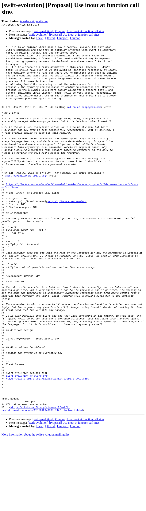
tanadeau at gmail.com (34, 21)
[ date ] (40, 38)
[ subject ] (63, 38)
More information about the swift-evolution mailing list (35, 507)
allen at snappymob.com (84, 119)
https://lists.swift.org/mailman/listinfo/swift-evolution (47, 445)
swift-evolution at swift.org (25, 202)
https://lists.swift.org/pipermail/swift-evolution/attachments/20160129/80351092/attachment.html (42, 481)
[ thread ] (50, 38)
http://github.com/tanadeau (67, 232)
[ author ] (76, 38)
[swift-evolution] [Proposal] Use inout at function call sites (68, 31)
